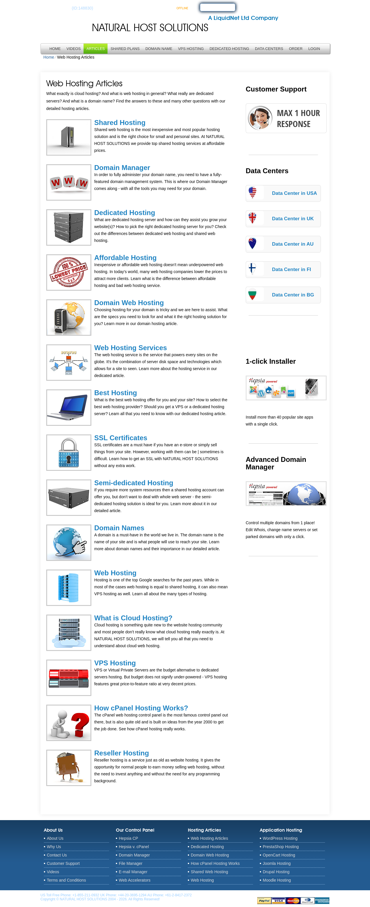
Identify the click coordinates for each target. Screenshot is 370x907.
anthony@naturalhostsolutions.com (220, 895)
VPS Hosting (191, 48)
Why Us (54, 846)
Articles (95, 48)
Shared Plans (124, 48)
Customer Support (63, 863)
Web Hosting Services (130, 348)
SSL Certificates (120, 438)
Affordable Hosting (125, 258)
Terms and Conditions (66, 880)
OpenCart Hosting (279, 855)
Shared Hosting (119, 122)
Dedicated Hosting (229, 48)
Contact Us (57, 855)
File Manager (131, 863)
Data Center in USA (294, 193)
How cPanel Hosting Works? (141, 708)
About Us (55, 838)
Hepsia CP (128, 838)
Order (296, 48)
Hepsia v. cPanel (134, 846)
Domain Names (119, 528)
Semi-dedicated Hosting (133, 483)
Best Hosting (115, 393)
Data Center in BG (293, 295)
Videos (73, 48)
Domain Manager (122, 167)
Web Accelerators (134, 880)
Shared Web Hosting (209, 871)
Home (55, 48)
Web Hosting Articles (209, 838)
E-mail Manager (133, 871)
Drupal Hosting (276, 871)
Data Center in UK (293, 218)
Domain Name (158, 48)
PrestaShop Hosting (281, 846)
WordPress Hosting (280, 838)
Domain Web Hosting (129, 303)
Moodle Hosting (277, 880)
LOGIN (314, 48)
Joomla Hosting (277, 863)
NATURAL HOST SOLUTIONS (150, 27)
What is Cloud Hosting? (133, 618)
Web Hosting (115, 573)
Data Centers (269, 48)
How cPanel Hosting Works (215, 863)
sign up (212, 7)
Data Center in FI (291, 269)
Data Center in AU (293, 244)
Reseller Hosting (121, 753)
